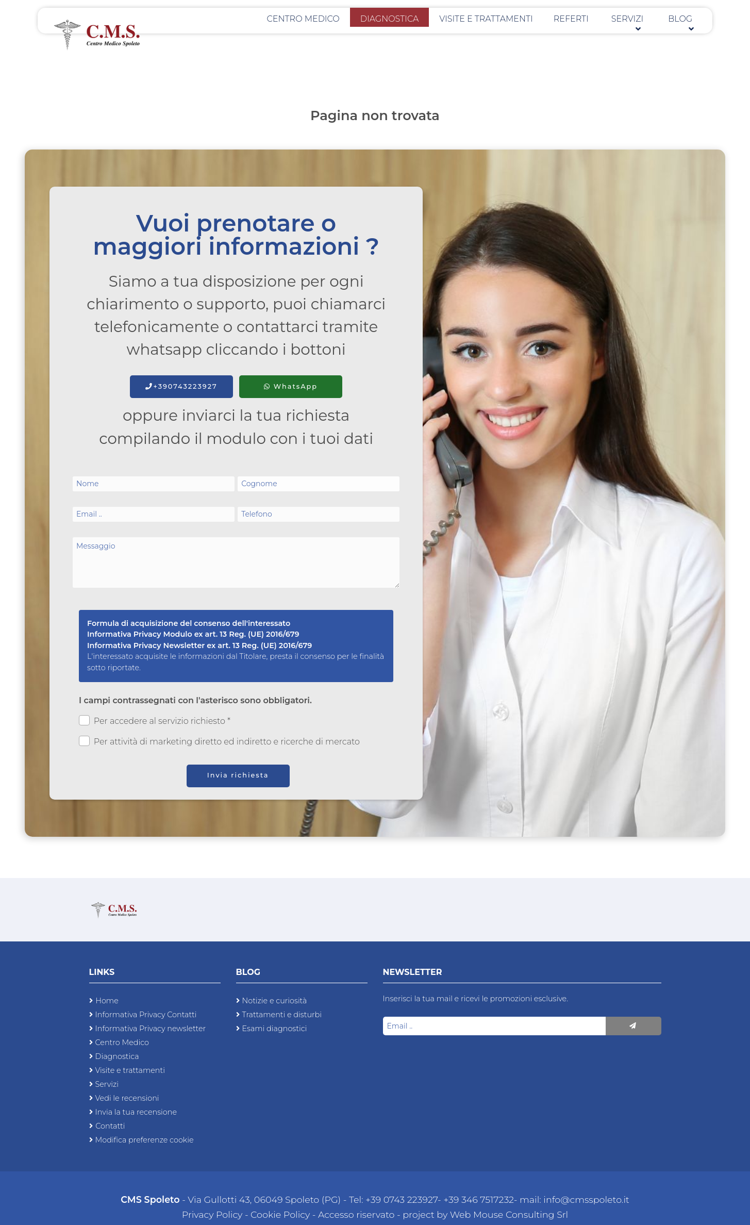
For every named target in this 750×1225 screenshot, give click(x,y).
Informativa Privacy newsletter (150, 1028)
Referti (591, 36)
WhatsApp (291, 386)
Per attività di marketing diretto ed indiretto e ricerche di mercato (219, 741)
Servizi (638, 36)
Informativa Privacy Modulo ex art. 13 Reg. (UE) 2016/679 (193, 634)
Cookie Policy (280, 1214)
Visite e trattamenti (517, 36)
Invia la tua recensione (136, 1112)
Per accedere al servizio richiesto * (154, 720)
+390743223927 (181, 386)
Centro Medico (359, 36)
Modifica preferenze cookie (144, 1140)
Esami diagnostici (274, 1028)
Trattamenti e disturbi (282, 1014)
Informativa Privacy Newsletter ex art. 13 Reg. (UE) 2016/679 (199, 645)
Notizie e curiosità (274, 1000)
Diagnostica (433, 36)
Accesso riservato (356, 1214)
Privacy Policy (213, 1214)
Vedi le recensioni (127, 1098)
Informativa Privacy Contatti (146, 1014)
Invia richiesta (238, 775)
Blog (684, 36)
